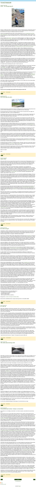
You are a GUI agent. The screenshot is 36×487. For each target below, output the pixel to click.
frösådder (3, 67)
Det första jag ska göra (6, 97)
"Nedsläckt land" (26, 262)
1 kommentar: (8, 403)
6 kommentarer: (8, 223)
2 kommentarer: (8, 92)
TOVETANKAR (5, 3)
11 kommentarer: (8, 337)
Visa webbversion (18, 481)
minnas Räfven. (31, 468)
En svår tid (3, 306)
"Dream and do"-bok (3, 207)
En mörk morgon (4, 228)
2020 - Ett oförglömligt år (6, 6)
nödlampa (29, 235)
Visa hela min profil (3, 484)
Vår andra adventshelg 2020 (7, 342)
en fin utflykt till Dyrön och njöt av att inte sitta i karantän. (24, 46)
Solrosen (31, 124)
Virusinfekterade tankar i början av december (11, 408)
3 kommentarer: (8, 301)
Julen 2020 (3, 159)
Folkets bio (20, 136)
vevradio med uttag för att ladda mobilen (12, 296)
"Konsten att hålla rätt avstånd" (28, 449)
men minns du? (12, 143)
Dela (1, 93)
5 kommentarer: (8, 474)
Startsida (18, 479)
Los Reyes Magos (14, 171)
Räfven (19, 143)
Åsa (9, 420)
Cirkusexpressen (28, 139)
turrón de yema (29, 170)
